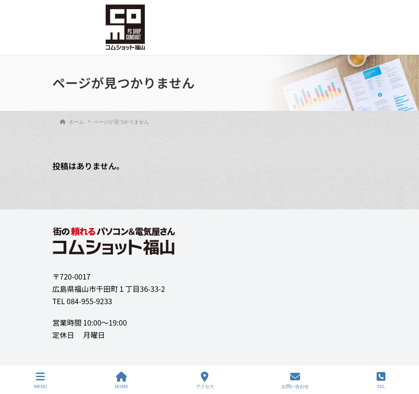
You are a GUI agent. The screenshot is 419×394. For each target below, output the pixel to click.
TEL (381, 380)
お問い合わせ (295, 380)
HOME (121, 380)
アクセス (205, 380)
